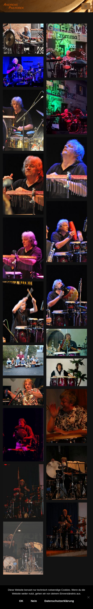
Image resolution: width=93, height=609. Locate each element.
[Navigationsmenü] (85, 6)
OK (21, 600)
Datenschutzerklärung (59, 600)
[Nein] (88, 597)
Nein (34, 600)
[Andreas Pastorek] (14, 6)
